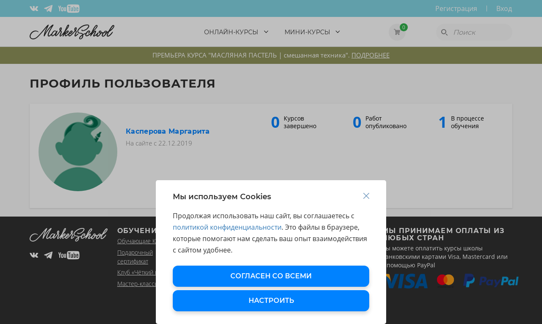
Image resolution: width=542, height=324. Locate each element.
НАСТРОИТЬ (271, 301)
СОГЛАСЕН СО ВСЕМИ (271, 276)
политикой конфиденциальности (227, 227)
